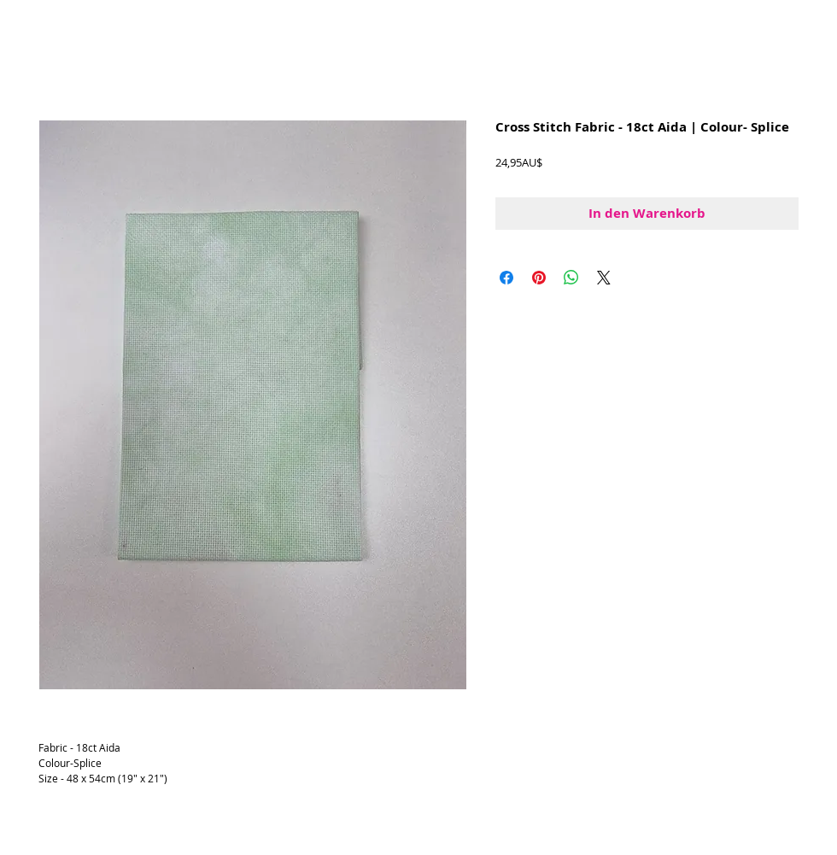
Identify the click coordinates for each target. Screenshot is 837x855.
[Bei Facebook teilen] (506, 277)
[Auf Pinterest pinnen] (539, 277)
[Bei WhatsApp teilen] (571, 277)
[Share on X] (604, 277)
